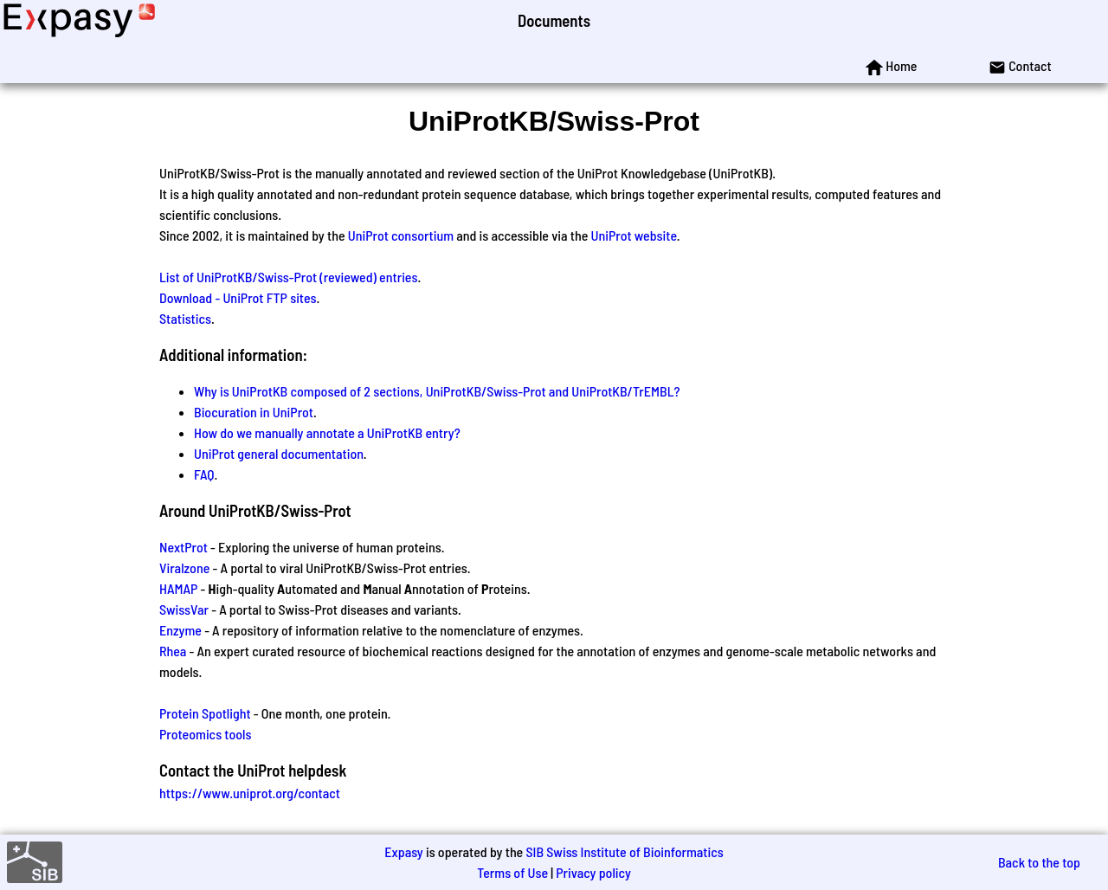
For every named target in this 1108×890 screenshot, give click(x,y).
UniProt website (634, 235)
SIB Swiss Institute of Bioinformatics (624, 851)
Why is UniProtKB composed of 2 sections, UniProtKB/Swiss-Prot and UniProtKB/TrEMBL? (437, 391)
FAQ (204, 474)
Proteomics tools (205, 734)
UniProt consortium (401, 235)
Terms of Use (512, 872)
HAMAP (178, 588)
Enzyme (180, 630)
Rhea (172, 650)
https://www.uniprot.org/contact (249, 792)
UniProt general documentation (279, 453)
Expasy (403, 851)
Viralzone (184, 567)
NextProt (183, 547)
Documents (554, 20)
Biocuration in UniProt (253, 411)
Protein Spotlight (205, 713)
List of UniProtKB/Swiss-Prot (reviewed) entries (288, 276)
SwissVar (184, 609)
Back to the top (1039, 862)
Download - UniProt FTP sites (237, 297)
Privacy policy (593, 872)
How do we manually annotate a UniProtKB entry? (327, 432)
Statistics (185, 318)
